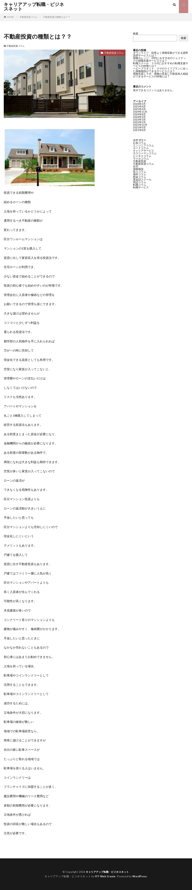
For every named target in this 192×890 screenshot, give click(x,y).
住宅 (135, 166)
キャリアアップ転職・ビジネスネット (34, 6)
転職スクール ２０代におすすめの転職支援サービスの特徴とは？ (160, 64)
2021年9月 (139, 127)
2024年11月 (140, 111)
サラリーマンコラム (145, 153)
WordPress (140, 876)
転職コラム (139, 184)
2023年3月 (139, 119)
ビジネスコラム (142, 155)
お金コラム (139, 142)
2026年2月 (139, 103)
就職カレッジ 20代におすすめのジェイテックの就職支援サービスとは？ (159, 59)
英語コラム (139, 182)
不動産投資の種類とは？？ (56, 17)
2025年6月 (139, 106)
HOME (10, 17)
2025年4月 (139, 109)
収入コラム (139, 171)
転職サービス (141, 187)
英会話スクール (142, 179)
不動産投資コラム (28, 17)
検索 (135, 33)
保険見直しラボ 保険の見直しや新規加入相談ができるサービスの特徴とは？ (160, 75)
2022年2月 (139, 122)
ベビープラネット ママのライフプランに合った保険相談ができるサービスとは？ (160, 70)
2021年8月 (139, 130)
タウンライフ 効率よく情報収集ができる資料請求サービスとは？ (160, 54)
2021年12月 (140, 124)
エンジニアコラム (143, 145)
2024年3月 (139, 116)
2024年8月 (139, 114)
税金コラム (139, 176)
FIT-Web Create (105, 876)
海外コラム (139, 174)
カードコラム (141, 148)
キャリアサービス (143, 150)
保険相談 (138, 169)
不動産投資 (139, 161)
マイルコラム (141, 158)
